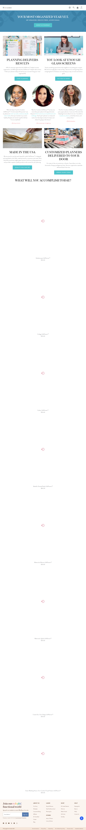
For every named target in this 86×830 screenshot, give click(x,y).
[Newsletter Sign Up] (12, 814)
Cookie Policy (50, 828)
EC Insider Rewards (65, 806)
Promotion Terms (70, 828)
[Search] (73, 7)
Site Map (63, 817)
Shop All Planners (49, 806)
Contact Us (76, 814)
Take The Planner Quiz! (50, 809)
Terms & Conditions (18, 817)
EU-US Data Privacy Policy (60, 828)
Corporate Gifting (36, 811)
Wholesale (35, 809)
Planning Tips (48, 811)
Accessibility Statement (79, 828)
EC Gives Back (36, 817)
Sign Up (25, 814)
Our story (35, 806)
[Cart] (77, 7)
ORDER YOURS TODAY (63, 172)
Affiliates (35, 814)
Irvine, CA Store (49, 821)
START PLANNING (22, 78)
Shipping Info (77, 806)
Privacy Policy (43, 828)
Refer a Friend (64, 811)
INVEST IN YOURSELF (43, 25)
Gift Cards (63, 814)
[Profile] (69, 7)
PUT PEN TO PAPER (63, 78)
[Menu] (81, 7)
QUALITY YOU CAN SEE (22, 167)
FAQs (75, 811)
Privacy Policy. (24, 817)
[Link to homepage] (7, 7)
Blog (34, 822)
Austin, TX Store (49, 818)
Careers (34, 819)
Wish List (63, 809)
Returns (76, 809)
